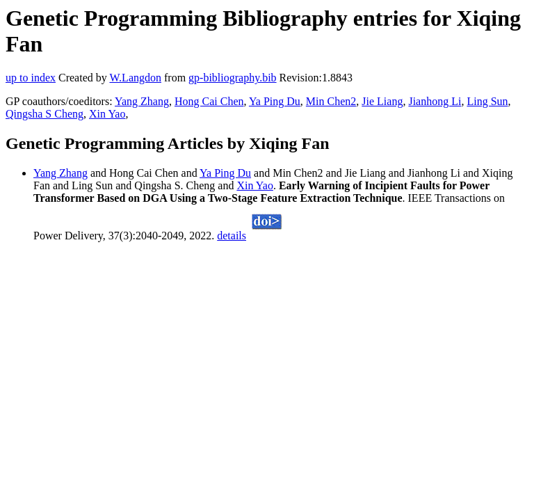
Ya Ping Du (274, 101)
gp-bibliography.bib (232, 78)
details (231, 235)
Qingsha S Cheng (44, 114)
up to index (31, 78)
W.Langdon (135, 78)
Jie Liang (382, 101)
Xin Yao (107, 114)
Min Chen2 (331, 101)
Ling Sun (487, 101)
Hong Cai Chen (209, 101)
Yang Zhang (142, 101)
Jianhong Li (434, 101)
